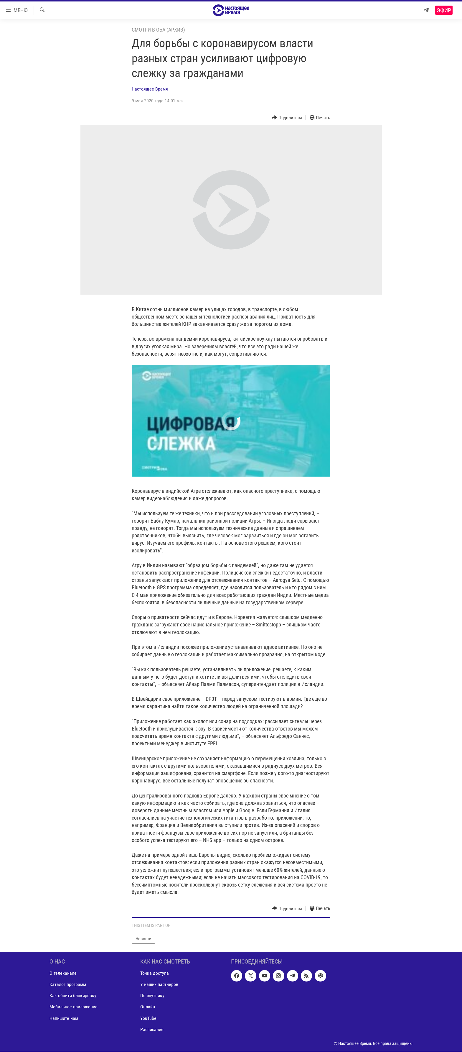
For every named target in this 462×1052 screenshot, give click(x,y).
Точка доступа (154, 973)
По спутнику (152, 996)
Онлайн (147, 1007)
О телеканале (63, 973)
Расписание (152, 1029)
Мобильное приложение (74, 1007)
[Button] (287, 118)
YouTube (148, 1018)
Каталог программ (68, 984)
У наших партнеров (159, 984)
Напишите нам (64, 1018)
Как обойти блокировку (73, 996)
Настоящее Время (150, 89)
